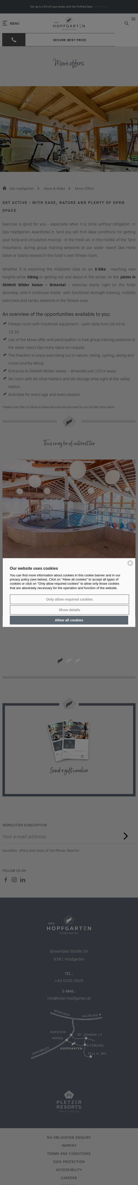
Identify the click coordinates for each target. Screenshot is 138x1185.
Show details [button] (69, 610)
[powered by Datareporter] (130, 565)
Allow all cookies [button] (69, 620)
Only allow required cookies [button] (69, 599)
